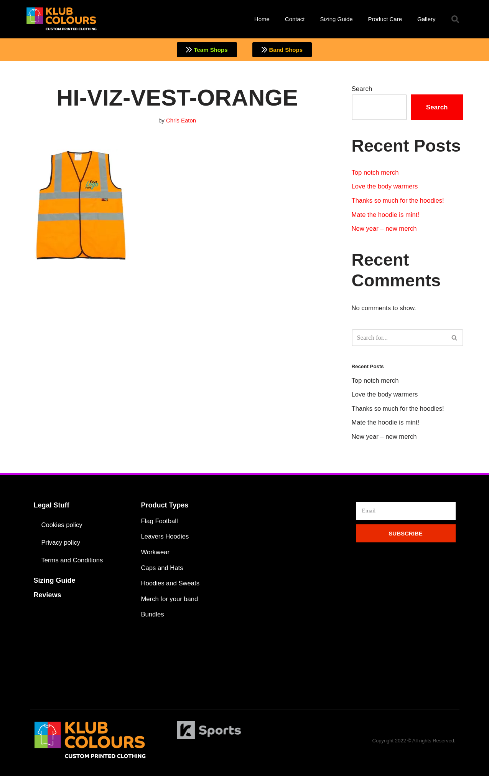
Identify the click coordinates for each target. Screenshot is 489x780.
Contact (295, 19)
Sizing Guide (336, 19)
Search (362, 89)
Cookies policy (62, 527)
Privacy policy (61, 545)
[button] (455, 19)
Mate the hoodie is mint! (386, 216)
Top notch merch (376, 173)
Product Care (385, 19)
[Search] (399, 339)
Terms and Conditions (72, 563)
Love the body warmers (386, 187)
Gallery (426, 19)
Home (262, 19)
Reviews (47, 598)
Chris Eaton (181, 120)
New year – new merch (385, 230)
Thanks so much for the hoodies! (399, 201)
